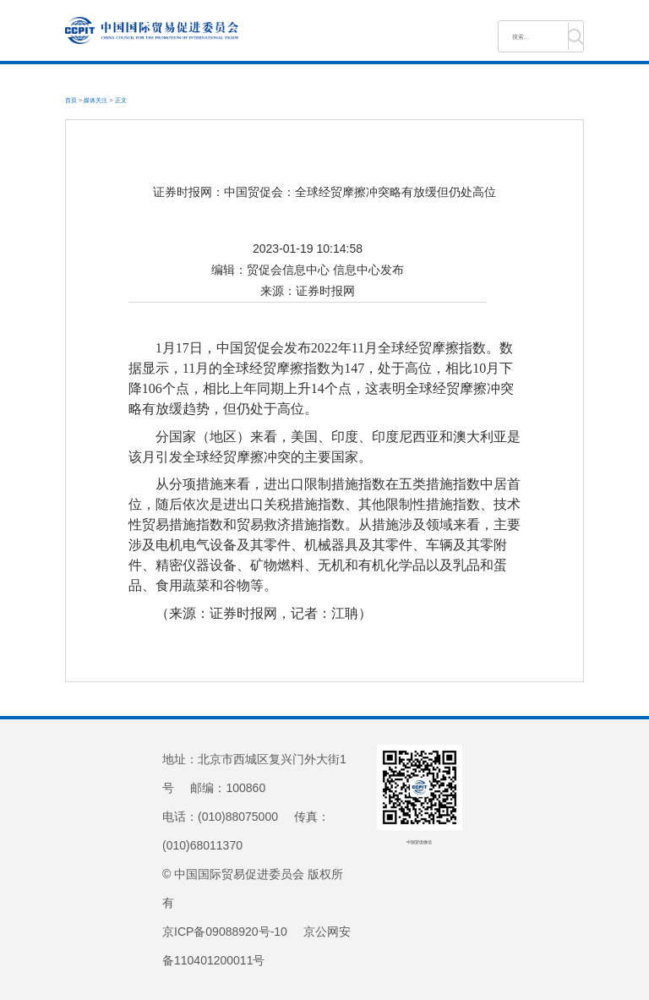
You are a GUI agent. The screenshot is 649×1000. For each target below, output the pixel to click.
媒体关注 (95, 100)
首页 (71, 100)
